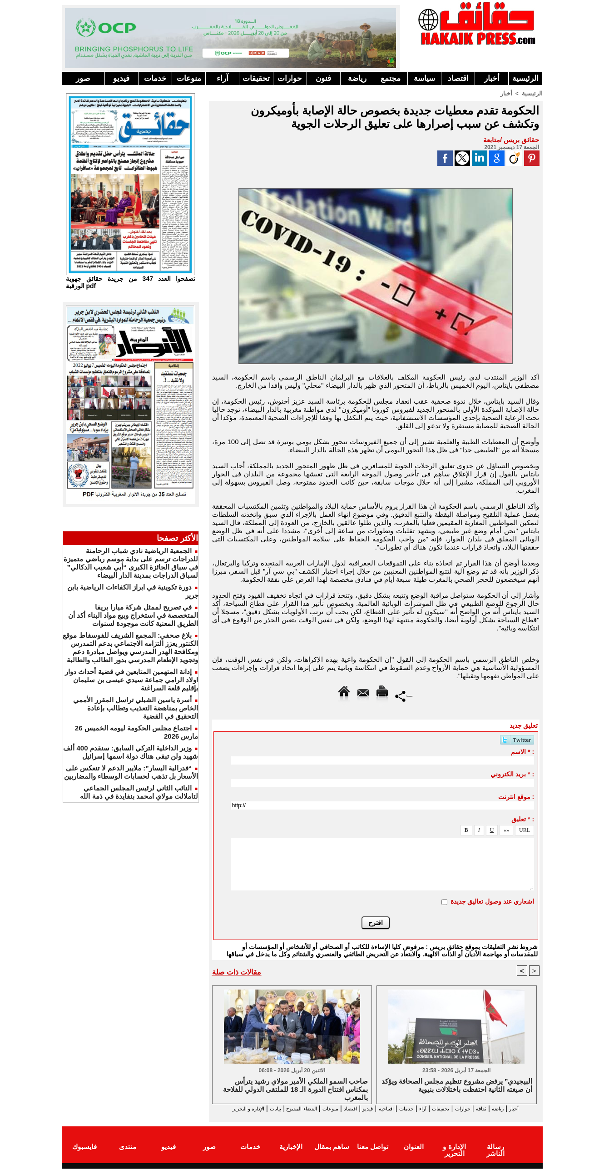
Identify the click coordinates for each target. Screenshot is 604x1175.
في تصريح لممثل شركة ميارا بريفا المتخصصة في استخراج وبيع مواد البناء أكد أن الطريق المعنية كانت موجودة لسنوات (133, 615)
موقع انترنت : (516, 796)
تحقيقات (256, 78)
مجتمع (391, 78)
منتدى (127, 1154)
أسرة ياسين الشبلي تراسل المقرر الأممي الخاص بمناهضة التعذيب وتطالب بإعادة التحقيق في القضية (135, 708)
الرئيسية (525, 78)
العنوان (414, 1154)
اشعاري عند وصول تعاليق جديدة (493, 901)
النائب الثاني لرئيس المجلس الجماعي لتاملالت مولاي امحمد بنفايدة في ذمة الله (139, 792)
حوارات (289, 78)
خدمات (155, 78)
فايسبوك (84, 1154)
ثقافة (489, 1108)
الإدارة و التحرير (374, 1116)
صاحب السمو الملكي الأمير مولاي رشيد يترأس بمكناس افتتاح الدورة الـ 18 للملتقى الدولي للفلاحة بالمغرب (295, 1089)
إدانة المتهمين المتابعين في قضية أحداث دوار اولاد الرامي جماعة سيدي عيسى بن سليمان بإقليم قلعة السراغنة (131, 680)
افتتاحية (367, 1108)
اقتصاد (458, 78)
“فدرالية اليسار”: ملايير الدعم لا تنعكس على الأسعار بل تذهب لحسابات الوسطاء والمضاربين (131, 772)
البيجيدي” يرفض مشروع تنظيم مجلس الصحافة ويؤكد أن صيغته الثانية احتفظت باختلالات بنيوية (457, 1086)
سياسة (424, 78)
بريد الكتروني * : (512, 773)
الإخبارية (290, 1154)
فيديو (121, 78)
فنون (323, 78)
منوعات (189, 78)
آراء (222, 78)
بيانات (221, 1108)
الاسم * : (522, 751)
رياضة (357, 78)
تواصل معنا (372, 1154)
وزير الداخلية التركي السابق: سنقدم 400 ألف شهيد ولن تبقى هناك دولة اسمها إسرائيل (130, 752)
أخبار (492, 78)
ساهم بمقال (331, 1154)
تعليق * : (522, 818)
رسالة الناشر (495, 1154)
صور (83, 78)
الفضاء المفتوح (256, 1108)
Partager (404, 695)
